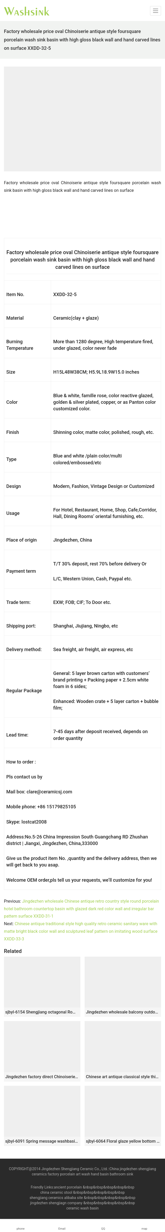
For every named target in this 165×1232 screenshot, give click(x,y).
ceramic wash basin (82, 1208)
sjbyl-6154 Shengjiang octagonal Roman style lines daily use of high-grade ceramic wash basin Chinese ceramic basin (42, 1012)
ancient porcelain (68, 1187)
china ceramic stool (56, 1192)
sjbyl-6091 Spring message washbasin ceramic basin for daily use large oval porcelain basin (42, 1141)
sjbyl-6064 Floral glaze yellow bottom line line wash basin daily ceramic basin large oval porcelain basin (123, 1141)
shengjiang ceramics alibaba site (56, 1198)
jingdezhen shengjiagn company (56, 1203)
